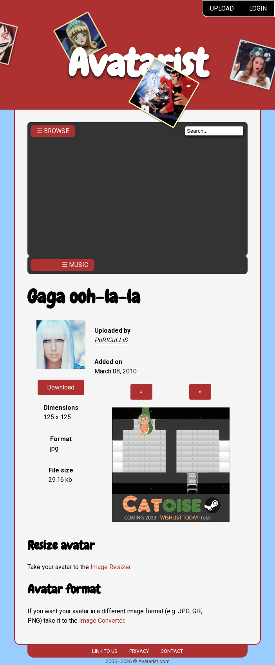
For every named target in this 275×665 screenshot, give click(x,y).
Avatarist (138, 63)
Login (258, 8)
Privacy (139, 651)
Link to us (104, 651)
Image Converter (101, 620)
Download (60, 387)
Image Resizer (110, 567)
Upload (222, 8)
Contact (172, 651)
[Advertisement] (137, 194)
